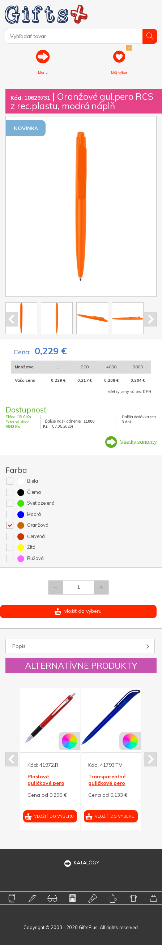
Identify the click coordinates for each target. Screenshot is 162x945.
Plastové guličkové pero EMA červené (45, 783)
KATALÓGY (81, 862)
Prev (11, 319)
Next (150, 319)
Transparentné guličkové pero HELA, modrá (106, 783)
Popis (19, 646)
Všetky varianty (138, 441)
